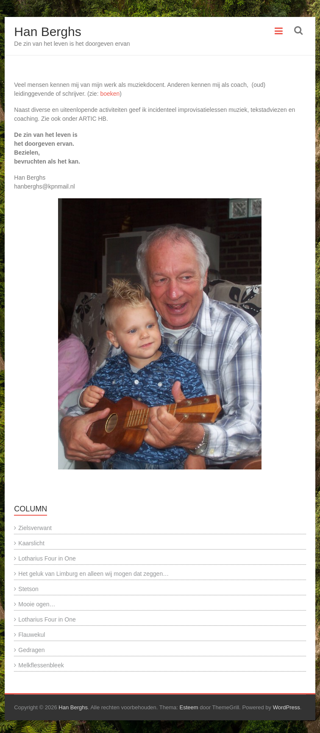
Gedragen (31, 650)
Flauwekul (31, 634)
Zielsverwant (35, 528)
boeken (109, 93)
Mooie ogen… (36, 604)
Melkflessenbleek (41, 665)
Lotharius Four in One (46, 558)
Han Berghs (47, 32)
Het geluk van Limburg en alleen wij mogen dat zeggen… (93, 573)
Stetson (28, 589)
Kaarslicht (31, 543)
